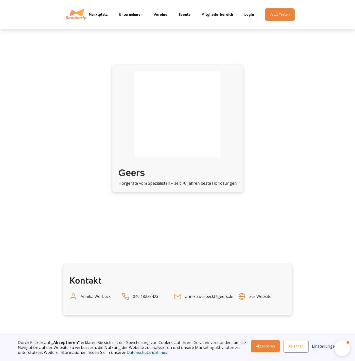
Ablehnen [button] (295, 346)
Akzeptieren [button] (265, 346)
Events (184, 15)
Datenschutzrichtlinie (146, 352)
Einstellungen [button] (324, 346)
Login (249, 15)
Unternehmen (130, 15)
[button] (342, 348)
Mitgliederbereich (217, 15)
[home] (76, 14)
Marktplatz (98, 15)
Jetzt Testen (280, 15)
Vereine (160, 15)
